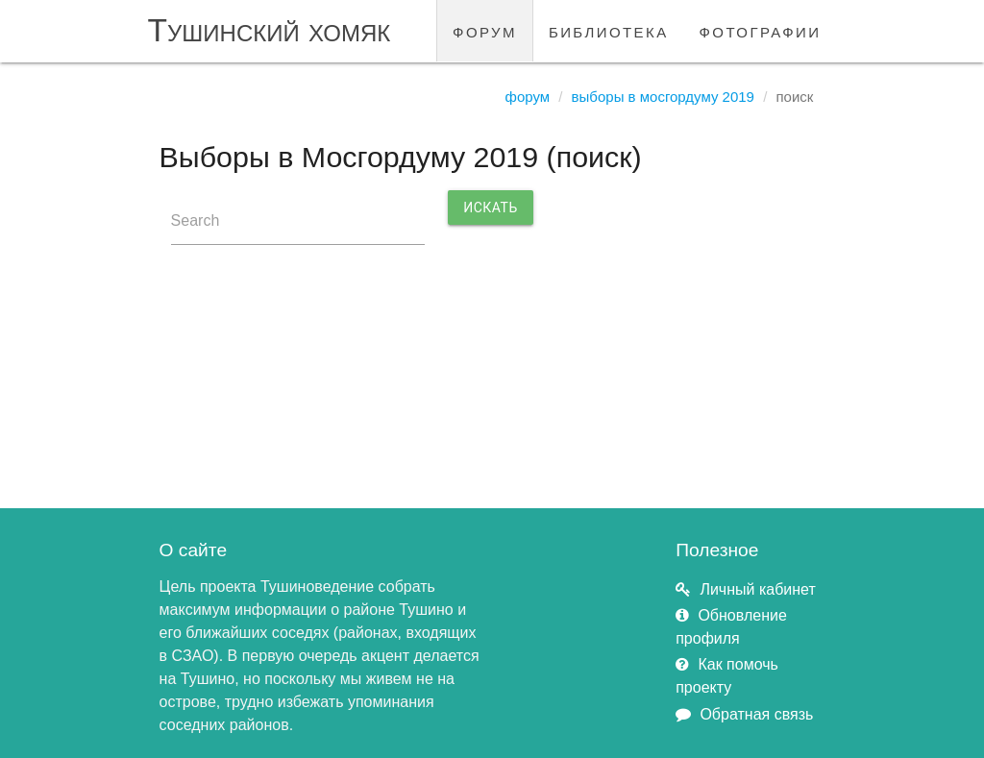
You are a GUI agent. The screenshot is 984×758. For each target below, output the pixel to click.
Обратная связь (756, 714)
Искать (490, 207)
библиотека (609, 30)
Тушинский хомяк (269, 30)
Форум (528, 96)
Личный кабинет (757, 589)
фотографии (761, 30)
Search (195, 220)
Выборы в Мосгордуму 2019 (663, 96)
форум (485, 30)
